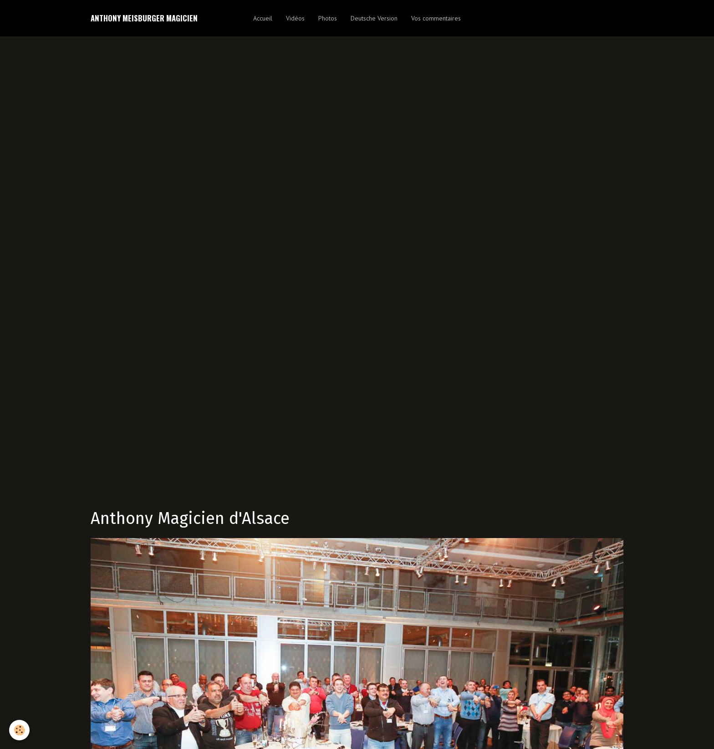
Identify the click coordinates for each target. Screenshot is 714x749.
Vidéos (295, 18)
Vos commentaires (436, 18)
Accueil (262, 18)
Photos (327, 18)
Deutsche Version (374, 18)
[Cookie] (19, 730)
